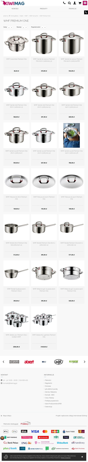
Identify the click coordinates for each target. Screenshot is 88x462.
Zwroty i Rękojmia (51, 392)
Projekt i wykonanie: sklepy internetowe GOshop (71, 416)
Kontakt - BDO (49, 395)
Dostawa (48, 386)
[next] (84, 362)
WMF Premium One (45, 16)
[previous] (4, 362)
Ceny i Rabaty (49, 398)
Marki (21, 16)
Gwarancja (48, 407)
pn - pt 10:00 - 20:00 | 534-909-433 (64, 3)
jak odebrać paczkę (51, 389)
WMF (26, 16)
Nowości (15, 8)
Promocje (72, 8)
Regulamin (48, 383)
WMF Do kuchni (34, 16)
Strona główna (14, 16)
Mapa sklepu (7, 416)
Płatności (48, 380)
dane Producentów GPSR (53, 404)
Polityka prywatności (52, 401)
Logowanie (74, 3)
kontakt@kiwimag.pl (10, 383)
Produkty (43, 8)
